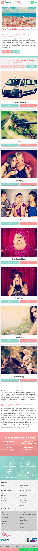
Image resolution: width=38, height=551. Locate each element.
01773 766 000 (5, 514)
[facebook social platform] (2, 523)
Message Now (28, 549)
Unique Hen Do (23, 500)
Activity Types (4, 500)
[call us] (36, 2)
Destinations (4, 488)
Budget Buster (23, 488)
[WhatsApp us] (32, 2)
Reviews (3, 503)
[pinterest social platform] (6, 523)
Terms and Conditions (25, 490)
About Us (3, 495)
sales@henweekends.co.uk (9, 519)
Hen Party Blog (23, 495)
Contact (3, 485)
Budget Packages (24, 485)
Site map (3, 498)
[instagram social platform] (4, 523)
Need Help (22, 498)
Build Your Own (23, 503)
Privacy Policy (23, 493)
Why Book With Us (5, 493)
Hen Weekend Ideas (6, 490)
